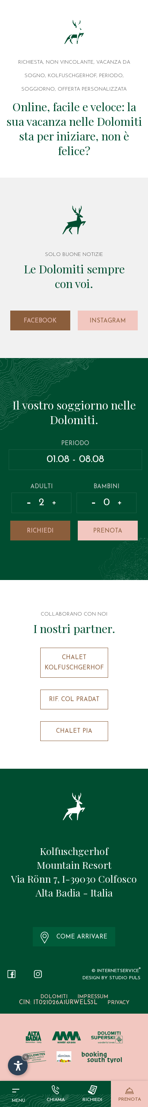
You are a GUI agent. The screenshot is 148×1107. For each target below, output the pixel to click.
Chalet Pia (74, 731)
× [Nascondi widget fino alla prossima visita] (25, 1057)
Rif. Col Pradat (74, 700)
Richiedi (40, 531)
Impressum (92, 996)
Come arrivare (74, 938)
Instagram (108, 321)
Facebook (40, 321)
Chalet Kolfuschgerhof (74, 663)
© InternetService (116, 971)
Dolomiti (53, 996)
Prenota (107, 531)
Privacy (118, 1002)
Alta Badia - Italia (74, 892)
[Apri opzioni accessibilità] (18, 1065)
